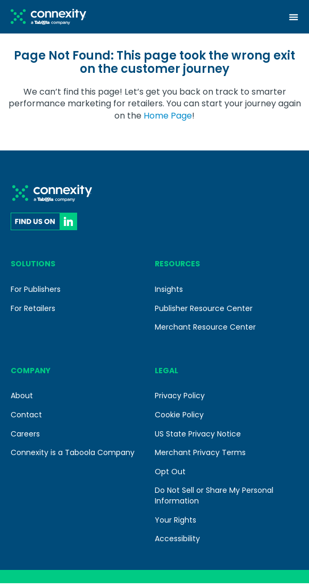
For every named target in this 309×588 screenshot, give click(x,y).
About (22, 400)
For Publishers (36, 294)
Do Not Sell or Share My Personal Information (214, 500)
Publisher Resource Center (204, 312)
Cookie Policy (179, 419)
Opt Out (170, 476)
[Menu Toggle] (293, 17)
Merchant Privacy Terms (200, 457)
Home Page (168, 120)
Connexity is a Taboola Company (73, 457)
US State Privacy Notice (198, 438)
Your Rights (175, 524)
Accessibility (177, 543)
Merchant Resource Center (205, 331)
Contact (26, 419)
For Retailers (33, 312)
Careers (25, 438)
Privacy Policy (180, 400)
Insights (169, 294)
